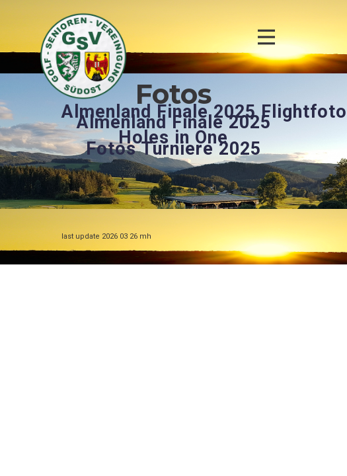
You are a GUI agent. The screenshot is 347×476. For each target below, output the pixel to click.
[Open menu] (266, 37)
